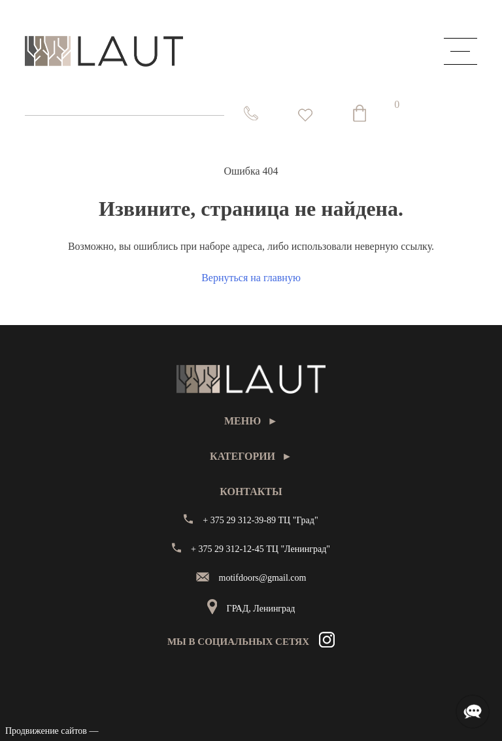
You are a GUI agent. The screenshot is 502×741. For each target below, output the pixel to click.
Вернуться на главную (251, 277)
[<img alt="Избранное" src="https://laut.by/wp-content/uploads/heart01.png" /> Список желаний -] (305, 115)
